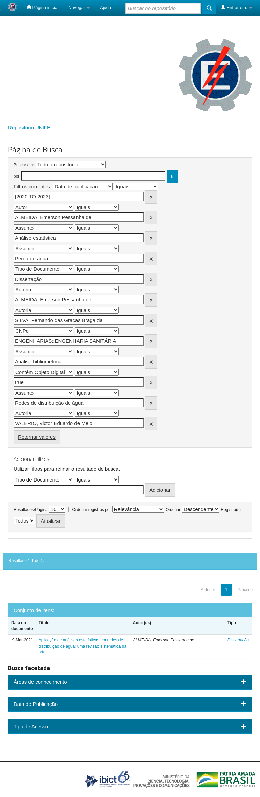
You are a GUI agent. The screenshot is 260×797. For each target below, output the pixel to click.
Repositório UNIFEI (30, 127)
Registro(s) (231, 509)
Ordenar (173, 509)
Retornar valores (37, 437)
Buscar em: (24, 165)
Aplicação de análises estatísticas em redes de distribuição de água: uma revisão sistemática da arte (82, 646)
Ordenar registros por (91, 509)
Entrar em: (236, 7)
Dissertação (238, 640)
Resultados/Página (31, 509)
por (16, 176)
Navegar (79, 7)
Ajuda (105, 7)
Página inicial (42, 7)
